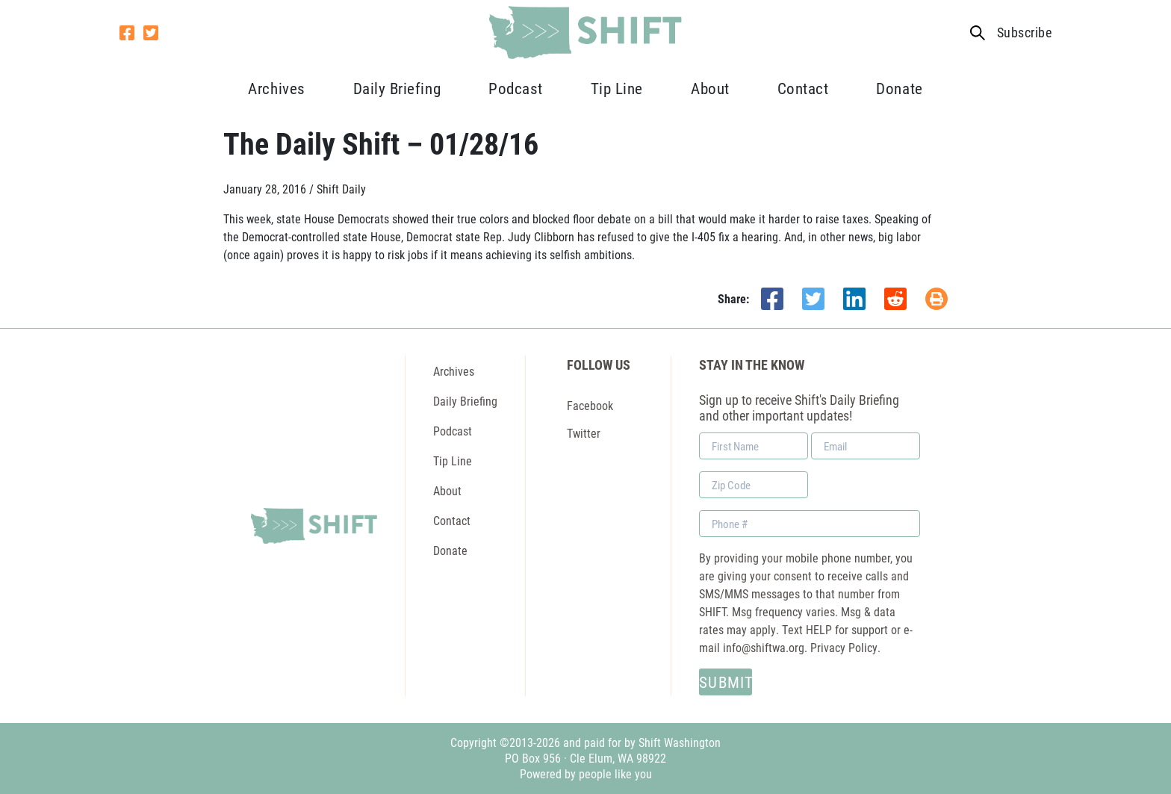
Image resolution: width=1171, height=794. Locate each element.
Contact (803, 88)
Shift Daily (341, 188)
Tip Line (617, 88)
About (710, 88)
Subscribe (1024, 32)
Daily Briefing (397, 88)
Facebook (590, 405)
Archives (276, 88)
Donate (899, 88)
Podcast (515, 88)
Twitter (583, 433)
